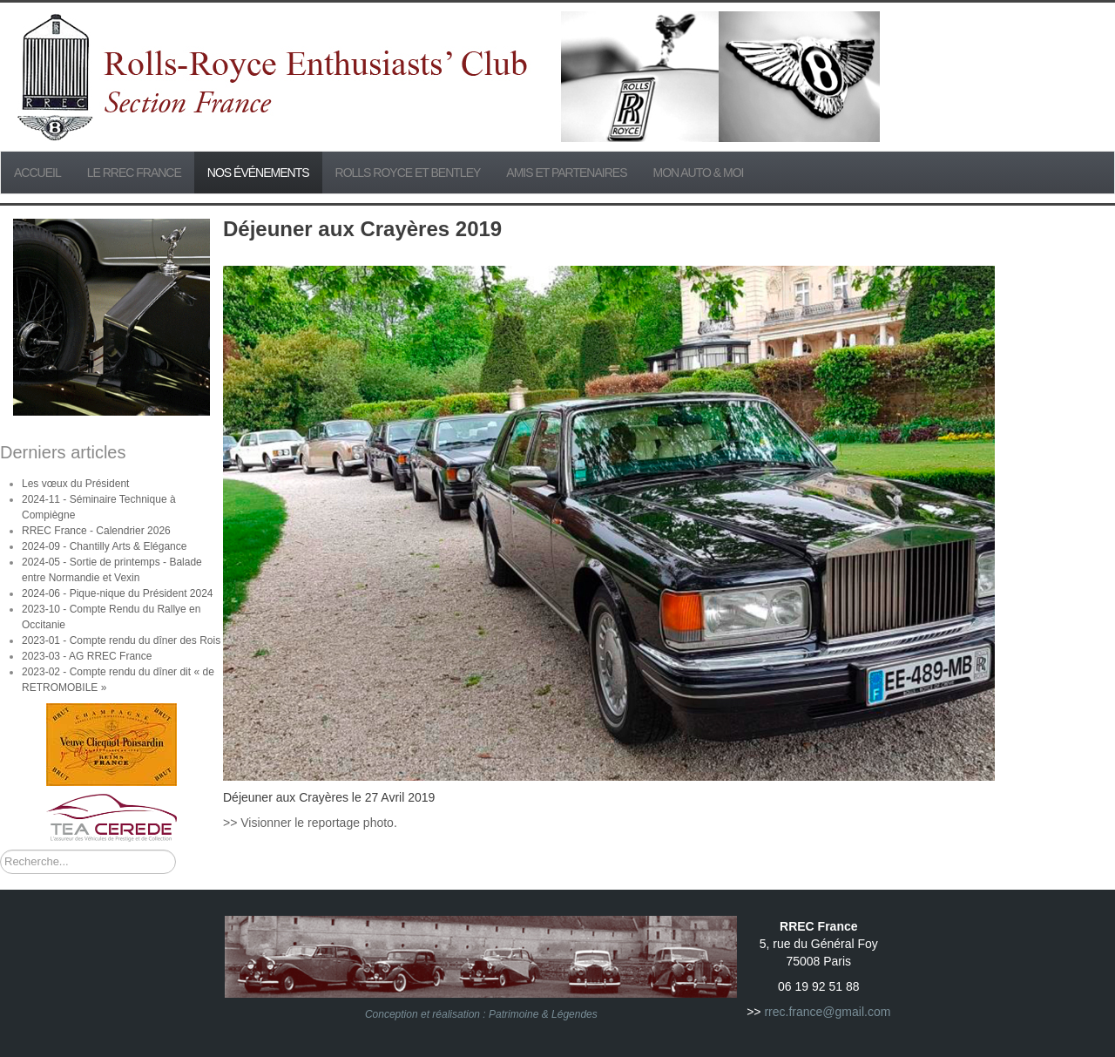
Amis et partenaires (566, 173)
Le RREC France (134, 173)
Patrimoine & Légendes (543, 1014)
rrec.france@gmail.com (827, 1012)
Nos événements (258, 173)
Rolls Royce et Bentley (408, 173)
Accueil (37, 173)
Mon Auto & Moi (698, 173)
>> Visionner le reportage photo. (310, 823)
